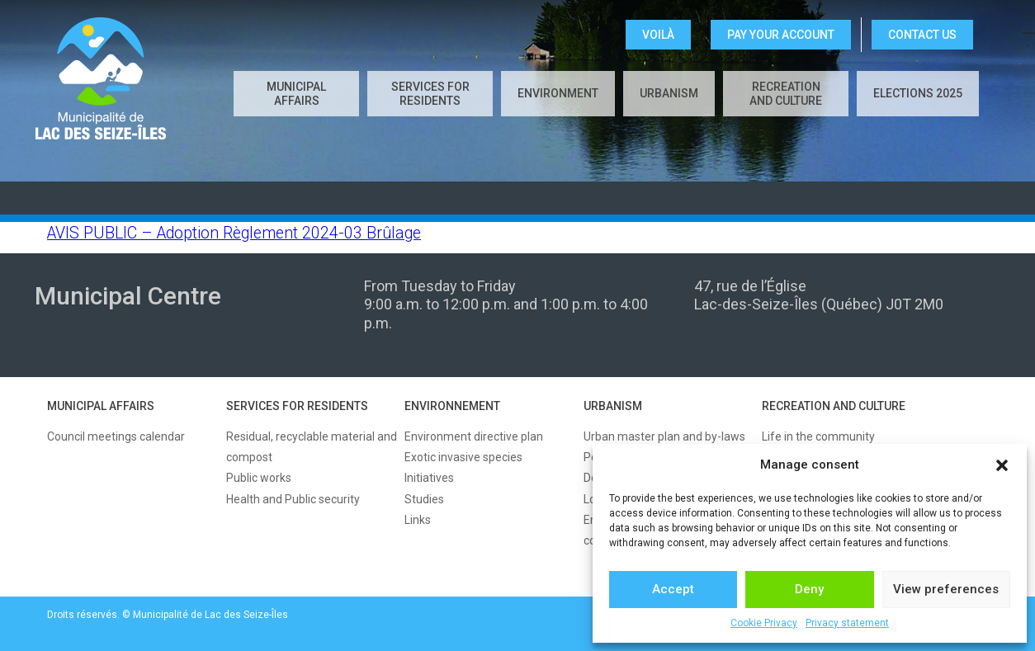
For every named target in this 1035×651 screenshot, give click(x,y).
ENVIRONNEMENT (452, 406)
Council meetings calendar (116, 436)
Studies (424, 499)
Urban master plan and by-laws (664, 436)
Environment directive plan (473, 436)
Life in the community (818, 436)
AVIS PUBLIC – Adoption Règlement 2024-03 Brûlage (234, 233)
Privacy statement (847, 623)
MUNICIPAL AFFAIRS (100, 406)
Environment (558, 93)
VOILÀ (658, 34)
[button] (1002, 465)
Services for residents (430, 93)
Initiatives (429, 477)
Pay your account (780, 34)
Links (417, 519)
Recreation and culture (785, 93)
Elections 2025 (917, 93)
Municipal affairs (296, 93)
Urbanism (669, 93)
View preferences (946, 589)
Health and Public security (293, 499)
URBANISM (613, 406)
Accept (673, 589)
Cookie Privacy (763, 623)
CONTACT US (922, 34)
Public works (258, 477)
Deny (809, 589)
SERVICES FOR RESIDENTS (297, 406)
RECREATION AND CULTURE (833, 406)
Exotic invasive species (463, 457)
